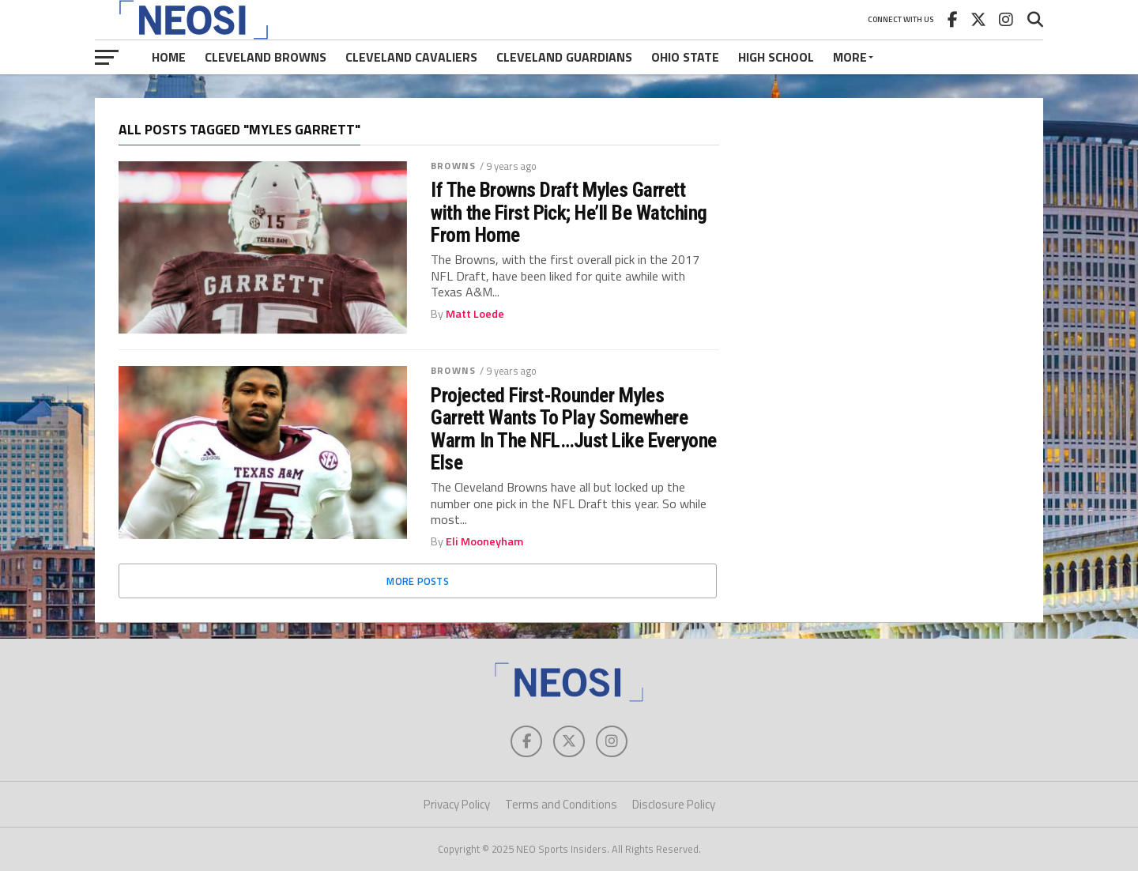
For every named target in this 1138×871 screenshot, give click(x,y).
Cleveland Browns (265, 56)
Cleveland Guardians (564, 56)
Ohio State (685, 56)
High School (776, 56)
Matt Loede (475, 313)
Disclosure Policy (673, 804)
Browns (453, 165)
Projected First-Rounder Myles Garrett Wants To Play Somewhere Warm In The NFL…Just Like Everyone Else (574, 428)
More (850, 56)
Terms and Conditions (561, 804)
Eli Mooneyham (484, 541)
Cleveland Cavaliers (411, 56)
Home (169, 56)
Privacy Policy (457, 804)
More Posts (417, 581)
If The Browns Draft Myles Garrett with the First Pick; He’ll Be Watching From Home (569, 212)
